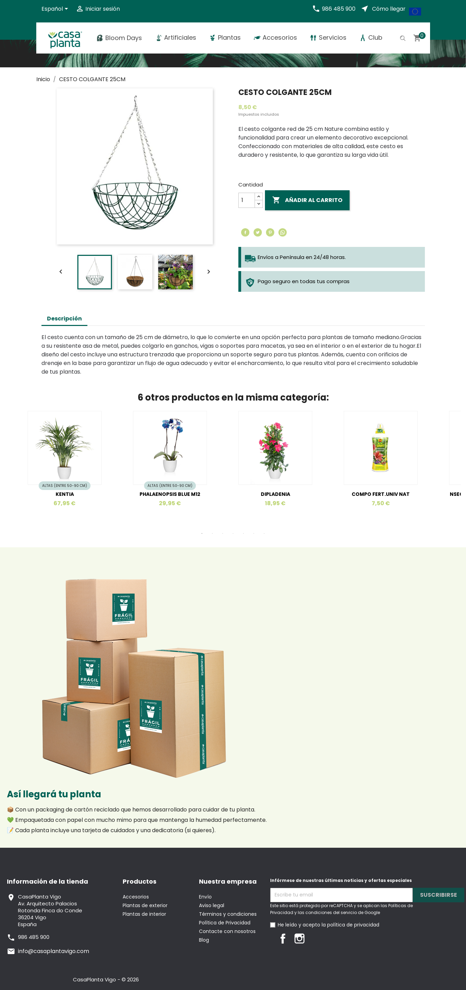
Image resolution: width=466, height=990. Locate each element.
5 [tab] (243, 533)
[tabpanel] (180, 467)
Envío (205, 896)
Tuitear (258, 232)
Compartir (245, 232)
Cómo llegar (389, 9)
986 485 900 (338, 9)
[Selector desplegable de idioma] (55, 9)
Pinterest (270, 232)
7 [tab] (264, 533)
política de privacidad (353, 924)
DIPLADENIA (275, 494)
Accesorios (136, 896)
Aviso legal (211, 905)
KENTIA (65, 494)
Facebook (283, 938)
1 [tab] (202, 533)
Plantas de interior (144, 914)
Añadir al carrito (307, 200)
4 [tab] (233, 533)
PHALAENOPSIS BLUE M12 (170, 494)
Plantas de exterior (145, 905)
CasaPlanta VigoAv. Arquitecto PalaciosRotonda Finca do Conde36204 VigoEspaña (50, 910)
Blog (204, 939)
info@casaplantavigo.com (53, 951)
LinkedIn (316, 938)
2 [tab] (212, 533)
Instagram (299, 938)
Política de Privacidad (224, 922)
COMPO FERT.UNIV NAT (381, 494)
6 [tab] (253, 533)
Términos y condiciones (228, 914)
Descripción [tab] (64, 319)
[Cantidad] (246, 200)
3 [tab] (222, 533)
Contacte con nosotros (227, 931)
